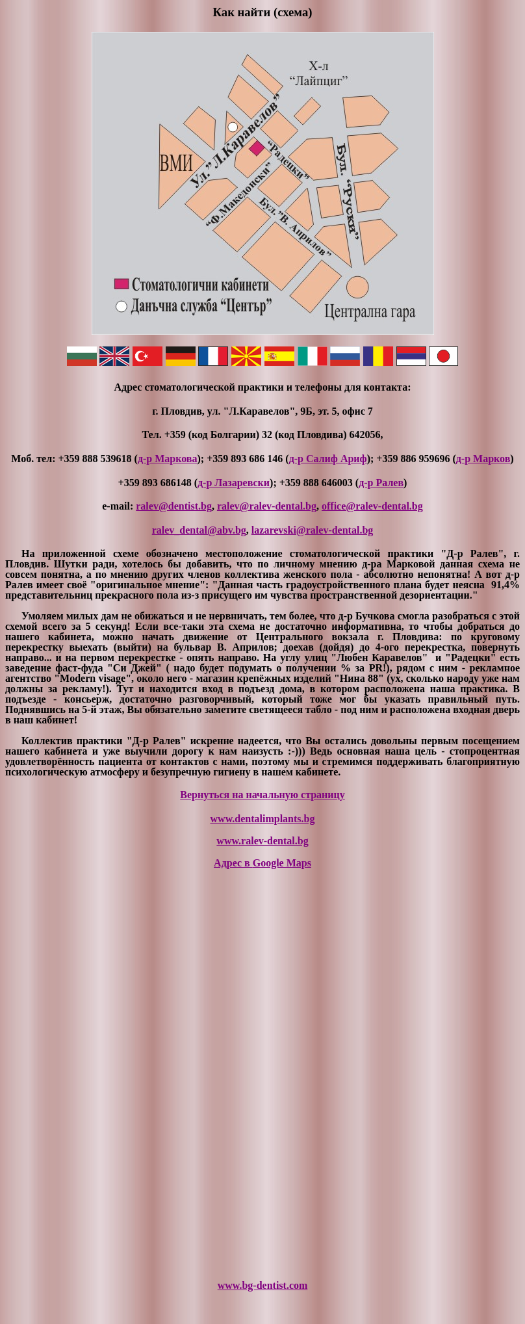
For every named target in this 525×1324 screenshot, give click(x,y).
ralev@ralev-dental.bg (266, 506)
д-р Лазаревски (234, 482)
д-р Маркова (168, 458)
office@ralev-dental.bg (372, 506)
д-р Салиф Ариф (328, 458)
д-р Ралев (381, 482)
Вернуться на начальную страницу (262, 794)
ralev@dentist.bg (174, 506)
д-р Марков (483, 458)
